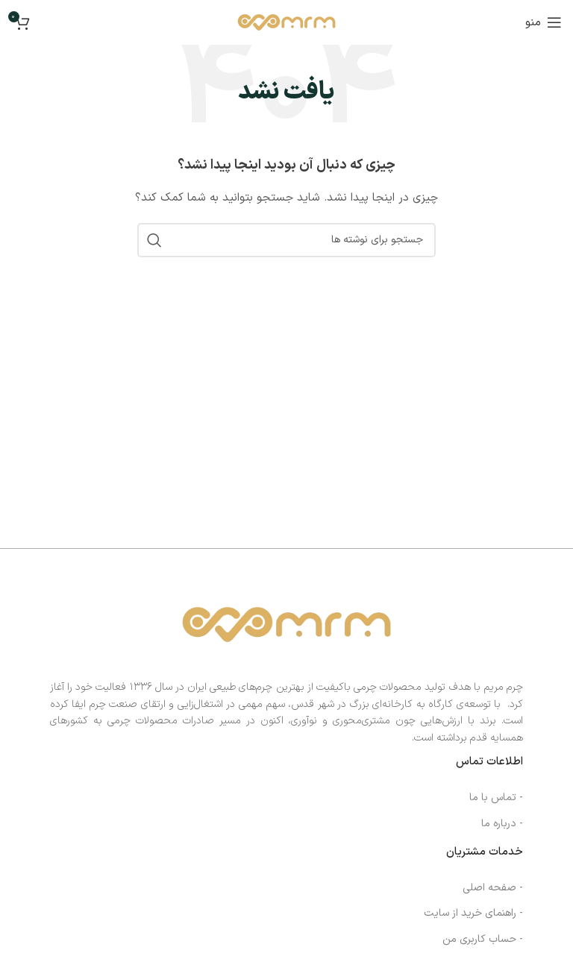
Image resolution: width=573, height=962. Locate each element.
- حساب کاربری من (482, 939)
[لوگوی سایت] (286, 22)
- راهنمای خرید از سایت (473, 913)
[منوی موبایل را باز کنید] (543, 22)
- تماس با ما (496, 797)
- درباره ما (502, 823)
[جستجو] (286, 240)
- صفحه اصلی (493, 888)
